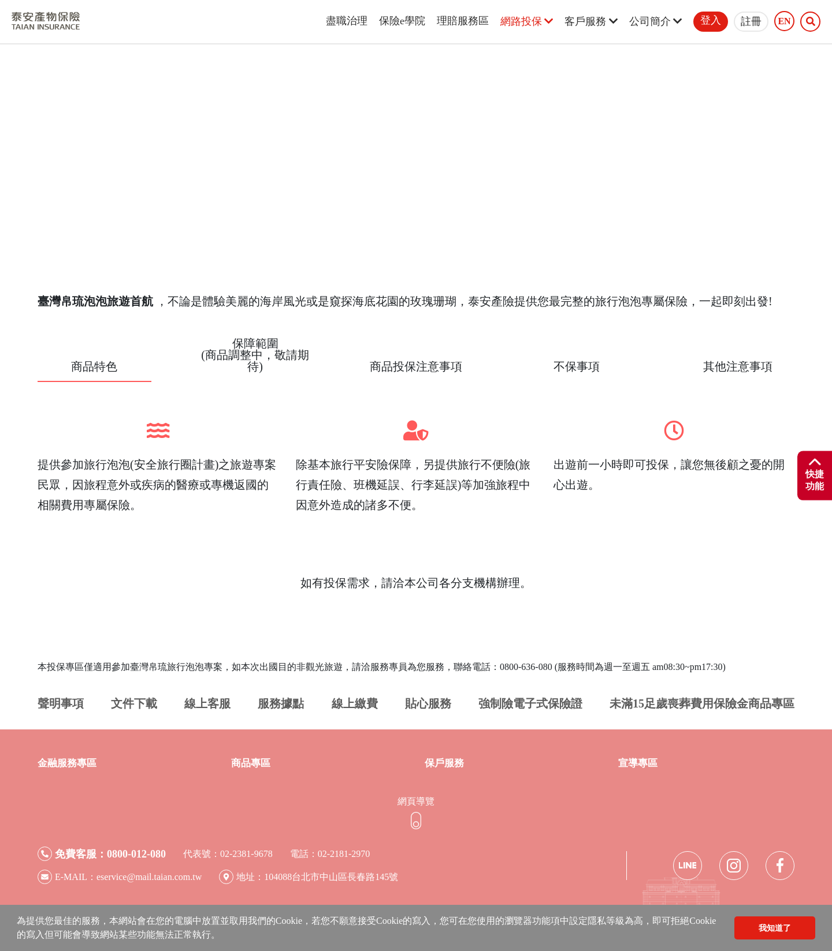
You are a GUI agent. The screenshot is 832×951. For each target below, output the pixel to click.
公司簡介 (655, 21)
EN (784, 21)
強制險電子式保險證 (530, 703)
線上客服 (207, 703)
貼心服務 (428, 703)
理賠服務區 (463, 21)
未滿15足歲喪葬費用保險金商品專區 (702, 703)
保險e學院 (402, 21)
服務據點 (281, 703)
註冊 (751, 21)
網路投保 (526, 21)
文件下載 (134, 703)
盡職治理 (346, 21)
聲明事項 (61, 703)
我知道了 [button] (775, 928)
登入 (710, 20)
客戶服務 (590, 21)
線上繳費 (355, 703)
